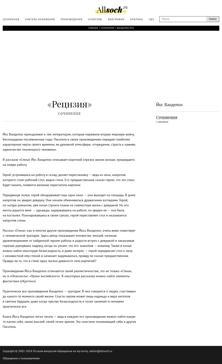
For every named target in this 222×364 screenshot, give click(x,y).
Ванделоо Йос (125, 28)
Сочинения (107, 28)
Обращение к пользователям (21, 358)
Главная (93, 28)
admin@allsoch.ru (100, 351)
